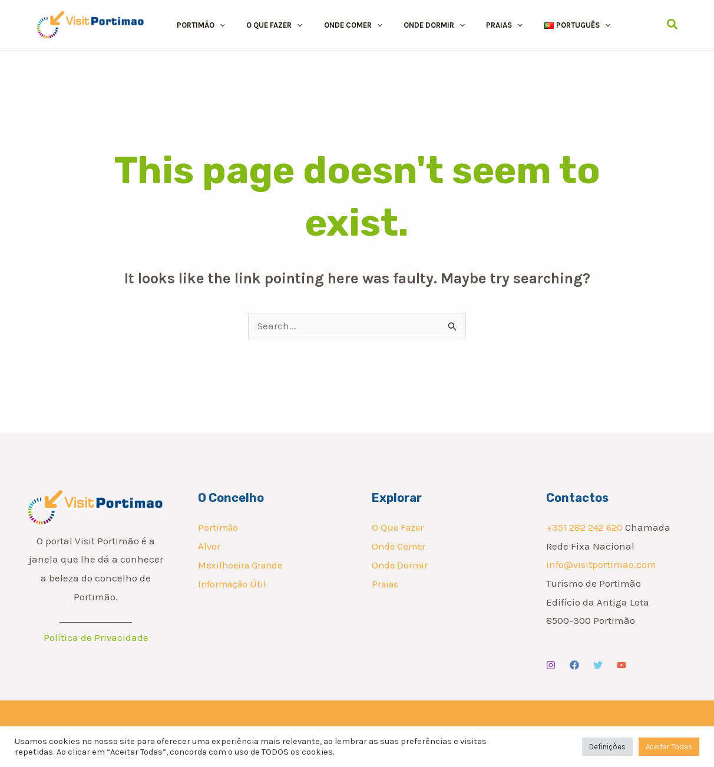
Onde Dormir (400, 565)
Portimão (219, 528)
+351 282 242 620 (584, 528)
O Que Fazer (399, 528)
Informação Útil (234, 584)
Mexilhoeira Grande (243, 565)
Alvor (209, 547)
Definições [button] (607, 746)
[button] (212, 25)
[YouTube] (621, 665)
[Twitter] (598, 665)
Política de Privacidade (95, 638)
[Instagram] (551, 665)
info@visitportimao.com (601, 565)
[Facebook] (574, 665)
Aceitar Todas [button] (669, 746)
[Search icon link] (673, 24)
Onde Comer (400, 547)
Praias (386, 584)
